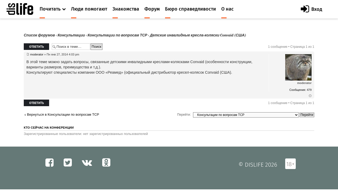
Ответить (36, 46)
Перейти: (184, 114)
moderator (36, 54)
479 (309, 89)
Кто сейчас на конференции (49, 127)
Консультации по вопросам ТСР (117, 35)
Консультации (71, 35)
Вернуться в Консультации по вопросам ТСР (63, 114)
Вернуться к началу (310, 96)
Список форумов (39, 35)
